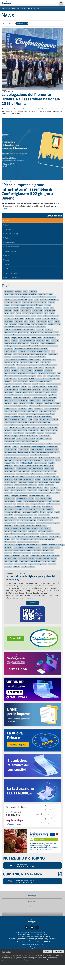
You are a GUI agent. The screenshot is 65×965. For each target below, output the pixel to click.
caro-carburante (41, 354)
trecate (53, 392)
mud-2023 (30, 477)
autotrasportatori (23, 373)
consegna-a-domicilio (37, 504)
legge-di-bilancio (10, 534)
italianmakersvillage (37, 449)
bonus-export (26, 512)
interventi (18, 507)
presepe (22, 436)
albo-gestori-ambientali (18, 490)
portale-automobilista (39, 395)
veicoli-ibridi (36, 389)
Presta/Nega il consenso (48, 959)
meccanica (39, 403)
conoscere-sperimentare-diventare (48, 452)
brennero (27, 365)
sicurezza (48, 305)
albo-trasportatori (52, 518)
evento (24, 419)
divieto (38, 400)
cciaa (30, 419)
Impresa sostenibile (12, 277)
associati (51, 463)
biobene (38, 319)
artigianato (8, 354)
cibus (20, 449)
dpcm (39, 316)
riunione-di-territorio (11, 389)
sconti (29, 466)
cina (13, 455)
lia (18, 542)
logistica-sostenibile (52, 504)
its (14, 504)
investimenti (9, 321)
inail (56, 316)
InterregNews (10, 242)
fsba (57, 376)
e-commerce (20, 327)
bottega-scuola (9, 509)
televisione (31, 488)
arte (6, 460)
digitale (41, 368)
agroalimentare (53, 300)
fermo (43, 327)
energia (13, 338)
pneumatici (55, 335)
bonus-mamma (45, 436)
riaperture (54, 430)
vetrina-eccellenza (10, 558)
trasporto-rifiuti (9, 498)
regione (34, 365)
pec (11, 406)
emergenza (48, 370)
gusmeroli (26, 507)
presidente (42, 493)
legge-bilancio (9, 384)
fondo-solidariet (43, 490)
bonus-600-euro (22, 468)
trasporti (7, 300)
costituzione (49, 485)
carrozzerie (40, 330)
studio (36, 419)
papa (57, 534)
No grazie (58, 951)
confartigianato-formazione (31, 302)
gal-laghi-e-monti (26, 515)
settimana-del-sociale (11, 308)
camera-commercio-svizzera (24, 485)
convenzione (30, 319)
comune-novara (50, 310)
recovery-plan (20, 425)
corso (34, 297)
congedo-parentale (10, 449)
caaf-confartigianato (38, 447)
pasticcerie (8, 381)
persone (29, 417)
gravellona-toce (9, 468)
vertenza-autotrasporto (43, 381)
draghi (14, 430)
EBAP (7, 268)
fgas (47, 392)
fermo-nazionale (43, 515)
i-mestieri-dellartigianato (12, 512)
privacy (16, 297)
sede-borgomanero (36, 474)
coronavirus (8, 297)
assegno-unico (28, 479)
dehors (45, 547)
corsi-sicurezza (25, 447)
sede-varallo (32, 531)
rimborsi (44, 537)
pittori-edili (23, 458)
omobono (35, 528)
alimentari (46, 319)
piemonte (8, 447)
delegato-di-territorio (11, 395)
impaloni (31, 403)
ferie (47, 340)
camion (29, 368)
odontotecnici (22, 300)
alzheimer (44, 349)
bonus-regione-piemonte (26, 558)
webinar (52, 297)
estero (19, 455)
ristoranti (20, 504)
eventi (25, 291)
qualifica (35, 512)
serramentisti (22, 379)
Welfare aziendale (11, 273)
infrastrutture (53, 354)
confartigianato (43, 297)
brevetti (42, 512)
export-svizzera (9, 474)
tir (47, 308)
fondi (6, 561)
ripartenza (26, 471)
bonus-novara (40, 444)
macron (49, 512)
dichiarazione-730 (10, 400)
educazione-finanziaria (40, 428)
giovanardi (56, 379)
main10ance (34, 343)
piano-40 (33, 520)
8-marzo (20, 433)
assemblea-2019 (22, 24)
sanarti (28, 310)
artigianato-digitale (26, 463)
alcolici (50, 493)
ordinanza (54, 488)
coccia (39, 376)
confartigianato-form (20, 406)
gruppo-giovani (26, 553)
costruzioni (8, 433)
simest (56, 425)
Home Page (5, 8)
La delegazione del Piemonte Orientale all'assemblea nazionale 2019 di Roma (31, 98)
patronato (39, 313)
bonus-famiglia (49, 539)
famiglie (13, 482)
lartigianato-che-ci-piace (27, 376)
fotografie (57, 479)
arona (53, 561)
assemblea (8, 310)
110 (44, 316)
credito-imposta (29, 330)
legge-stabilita (33, 564)
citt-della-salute (10, 463)
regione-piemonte (28, 313)
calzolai (34, 338)
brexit (15, 354)
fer (35, 515)
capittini (13, 537)
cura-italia (43, 387)
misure (49, 384)
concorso (18, 392)
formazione (33, 291)
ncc (15, 433)
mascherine (18, 321)
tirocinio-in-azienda (24, 452)
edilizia (50, 321)
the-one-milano (48, 550)
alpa (26, 357)
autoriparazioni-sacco (36, 468)
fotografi (54, 319)
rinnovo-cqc (8, 411)
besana (29, 425)
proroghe (21, 414)
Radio (7, 238)
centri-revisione (41, 324)
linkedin (52, 411)
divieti (52, 490)
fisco (25, 321)
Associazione (31, 901)
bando (19, 313)
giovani (26, 332)
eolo (54, 471)
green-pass (15, 305)
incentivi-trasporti (37, 471)
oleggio (49, 498)
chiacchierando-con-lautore (29, 542)
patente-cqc (19, 316)
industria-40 (8, 485)
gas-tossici (8, 403)
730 (52, 351)
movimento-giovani (53, 523)
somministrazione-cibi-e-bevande (15, 444)
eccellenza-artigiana (49, 360)
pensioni (31, 567)
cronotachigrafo (9, 365)
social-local (24, 520)
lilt (44, 308)
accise (14, 300)
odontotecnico (39, 392)
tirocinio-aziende (50, 474)
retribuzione (33, 458)
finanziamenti (9, 316)
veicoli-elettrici (22, 400)
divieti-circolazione (10, 373)
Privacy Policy (46, 957)
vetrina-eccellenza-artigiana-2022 (15, 531)
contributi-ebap (54, 501)
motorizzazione (9, 441)
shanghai (15, 436)
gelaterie (57, 444)
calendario (57, 403)
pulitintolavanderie (10, 332)
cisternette (24, 539)
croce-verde (13, 561)
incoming (7, 357)
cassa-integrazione (11, 351)
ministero (8, 523)
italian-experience (24, 338)
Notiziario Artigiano (12, 246)
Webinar (8, 229)
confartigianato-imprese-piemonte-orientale (19, 360)
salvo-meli (23, 403)
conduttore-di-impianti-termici (40, 422)
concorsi (42, 419)
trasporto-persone (29, 439)
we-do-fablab (50, 368)
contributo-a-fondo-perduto (47, 365)
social (16, 466)
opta (13, 539)
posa (27, 504)
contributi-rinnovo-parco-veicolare (29, 537)
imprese (57, 324)
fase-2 (32, 357)
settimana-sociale (17, 319)
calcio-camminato (10, 343)
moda (30, 300)
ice (17, 346)
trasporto (18, 291)
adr (44, 376)
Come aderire (32, 602)
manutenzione (47, 479)
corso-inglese (49, 460)
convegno (15, 496)
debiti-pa (15, 447)
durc (16, 376)
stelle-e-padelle (26, 428)
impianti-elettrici (41, 526)
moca (25, 430)
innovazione (8, 550)
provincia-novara (54, 537)
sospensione (30, 526)
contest (40, 485)
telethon (24, 567)
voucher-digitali (9, 425)
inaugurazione (29, 547)
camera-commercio (44, 335)
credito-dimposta (15, 422)
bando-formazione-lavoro (13, 471)
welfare (32, 321)
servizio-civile (46, 379)
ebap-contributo (10, 439)
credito (32, 381)
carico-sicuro (16, 417)
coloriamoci (8, 504)
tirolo (37, 498)
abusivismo (22, 351)
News (24, 8)
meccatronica (9, 302)
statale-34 (27, 384)
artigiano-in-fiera (24, 324)
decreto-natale (54, 482)
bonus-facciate (21, 488)
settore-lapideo (33, 430)
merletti (50, 316)
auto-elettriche (9, 327)
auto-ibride (8, 547)
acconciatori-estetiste (45, 531)
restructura (37, 425)
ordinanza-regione (39, 518)
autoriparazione (25, 297)
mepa (34, 414)
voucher (43, 321)
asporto (19, 501)
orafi (58, 406)
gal (29, 387)
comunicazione (53, 409)
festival (55, 419)
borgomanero (51, 373)
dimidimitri (54, 340)
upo (33, 324)
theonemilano (49, 468)
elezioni (7, 338)
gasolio (50, 324)
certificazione (34, 534)
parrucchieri (21, 368)
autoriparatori (35, 332)
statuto (42, 384)
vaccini (14, 414)
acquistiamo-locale (10, 518)
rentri (6, 422)
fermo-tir (40, 433)
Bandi (7, 225)
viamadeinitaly (47, 507)
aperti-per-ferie (37, 310)
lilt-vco (38, 547)
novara (27, 316)
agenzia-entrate (52, 447)
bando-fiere (23, 496)
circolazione (56, 384)
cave (38, 379)
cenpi (37, 327)
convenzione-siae (10, 452)
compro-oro (53, 428)
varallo (23, 370)
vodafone (48, 346)
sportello (7, 430)
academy (49, 444)
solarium (35, 436)
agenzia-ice (48, 403)
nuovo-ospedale (30, 433)
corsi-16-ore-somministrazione (45, 406)
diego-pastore (9, 392)
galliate (32, 400)
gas (46, 409)
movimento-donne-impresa (13, 330)
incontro (7, 414)
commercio (55, 556)
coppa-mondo (23, 482)
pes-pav (35, 387)
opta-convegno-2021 (36, 460)
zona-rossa (52, 564)
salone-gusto (9, 520)
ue (35, 485)
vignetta (19, 365)
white (15, 403)
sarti (6, 428)
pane (6, 406)
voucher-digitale (10, 501)
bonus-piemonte (18, 335)
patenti (55, 346)
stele (31, 406)
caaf (47, 496)
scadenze (16, 567)
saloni (16, 550)
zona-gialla (15, 370)
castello (52, 313)
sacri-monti (50, 534)
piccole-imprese (28, 392)
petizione (32, 379)
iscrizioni (57, 493)
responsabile (41, 523)
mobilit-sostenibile (10, 409)
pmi (59, 373)
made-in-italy (32, 490)
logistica (17, 302)
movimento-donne (49, 338)
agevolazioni (52, 395)
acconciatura (8, 564)
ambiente (41, 414)
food (28, 436)
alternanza (54, 477)
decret (43, 498)
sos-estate (49, 330)
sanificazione (35, 556)
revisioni (7, 417)
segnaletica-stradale (42, 558)
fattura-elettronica (10, 379)
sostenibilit (34, 455)
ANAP (7, 264)
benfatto (7, 455)
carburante (8, 567)
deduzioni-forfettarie (24, 518)
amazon (37, 479)
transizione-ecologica (11, 458)
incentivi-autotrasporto (45, 520)
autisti (7, 313)
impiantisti (8, 398)
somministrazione (37, 305)
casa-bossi (16, 387)
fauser (46, 488)
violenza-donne (24, 354)
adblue (19, 439)
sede (32, 354)
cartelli (27, 561)
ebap (50, 294)
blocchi (56, 512)
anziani (18, 474)
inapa (20, 332)
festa (58, 490)
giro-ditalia (25, 556)
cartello (7, 482)
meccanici (28, 395)
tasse (17, 520)
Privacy (32, 947)
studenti (7, 436)
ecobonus (14, 340)
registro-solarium (25, 389)
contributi (51, 302)
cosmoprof (49, 509)
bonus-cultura (45, 556)
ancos (36, 300)
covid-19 (37, 360)
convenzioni (40, 340)
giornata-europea (10, 542)
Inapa (7, 260)
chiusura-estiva (54, 547)
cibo (21, 395)
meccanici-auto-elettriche (13, 528)
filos (20, 479)
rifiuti (22, 310)
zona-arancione (45, 362)
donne (28, 414)
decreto (7, 305)
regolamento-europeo (30, 493)
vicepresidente (14, 428)
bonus (12, 313)
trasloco (17, 564)
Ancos (7, 255)
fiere (33, 452)
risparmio (18, 384)
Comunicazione (15, 8)
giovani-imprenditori (27, 308)
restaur (26, 449)
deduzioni (37, 417)
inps (14, 523)
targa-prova (27, 398)
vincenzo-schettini (15, 460)
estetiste (43, 300)
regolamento (39, 370)
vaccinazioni (8, 479)
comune (39, 488)
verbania (20, 523)
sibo (17, 441)
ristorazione (17, 398)
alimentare (53, 389)
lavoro (34, 316)
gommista (43, 564)
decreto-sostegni (10, 368)
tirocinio (25, 422)
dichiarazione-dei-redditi (12, 419)
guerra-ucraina (19, 526)
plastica (24, 564)
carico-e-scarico (10, 488)
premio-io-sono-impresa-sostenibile (44, 398)
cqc (28, 305)
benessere (8, 335)
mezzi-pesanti (52, 387)
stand (49, 419)
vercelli (44, 302)
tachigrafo (51, 376)
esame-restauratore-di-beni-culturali (35, 501)
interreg (46, 351)
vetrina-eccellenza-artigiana (29, 362)
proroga (39, 351)
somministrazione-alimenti (28, 411)
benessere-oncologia (18, 477)
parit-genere (22, 409)
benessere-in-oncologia (27, 340)
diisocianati (31, 351)
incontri (7, 340)
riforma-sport (36, 507)
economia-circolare (33, 349)
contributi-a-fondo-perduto (49, 332)
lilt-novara (17, 493)
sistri (31, 539)
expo (35, 368)
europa (17, 515)
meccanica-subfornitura (12, 556)
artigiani (22, 346)
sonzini (31, 498)
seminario (42, 373)
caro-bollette (9, 515)
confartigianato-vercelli (44, 439)
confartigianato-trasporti (35, 346)
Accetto (47, 951)
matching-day (37, 466)
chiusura (29, 370)
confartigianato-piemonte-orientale (16, 294)
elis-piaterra (8, 466)
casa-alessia (50, 414)
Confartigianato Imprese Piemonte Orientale (7, 3)
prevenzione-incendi (42, 477)
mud (6, 324)
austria (7, 537)
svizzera (33, 373)
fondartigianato (31, 335)
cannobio (47, 528)
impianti (25, 474)
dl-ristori (31, 444)
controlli (22, 466)
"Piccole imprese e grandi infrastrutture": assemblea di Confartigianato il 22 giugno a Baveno (27, 191)
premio (58, 460)
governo (25, 343)
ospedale (45, 389)
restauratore (8, 349)
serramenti (13, 324)
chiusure (16, 553)
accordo (7, 539)
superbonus (30, 327)
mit (18, 539)
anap (40, 294)
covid (45, 294)
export (23, 305)
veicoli (30, 409)
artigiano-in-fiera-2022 (36, 496)
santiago (26, 455)
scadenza (7, 387)
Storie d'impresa (11, 251)
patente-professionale (20, 381)
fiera (46, 313)
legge (42, 343)
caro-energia (39, 409)
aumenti (35, 384)
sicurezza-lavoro (17, 357)
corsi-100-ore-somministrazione (49, 458)
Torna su (32, 913)
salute (16, 411)
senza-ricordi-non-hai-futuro (38, 482)
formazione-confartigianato (29, 441)
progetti (24, 387)
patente (22, 550)
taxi (52, 308)
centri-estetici (50, 343)
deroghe (41, 509)
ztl (17, 463)
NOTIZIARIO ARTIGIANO (24, 858)
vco (23, 417)
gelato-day (26, 528)
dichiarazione (45, 430)
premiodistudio (46, 417)
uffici (19, 343)
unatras (16, 310)
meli (15, 479)
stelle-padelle (9, 376)
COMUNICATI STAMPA (32, 874)
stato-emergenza (22, 534)
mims (51, 466)
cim (41, 528)
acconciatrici (20, 509)
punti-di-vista (40, 357)
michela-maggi (50, 433)
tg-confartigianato (48, 400)
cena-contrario (30, 523)
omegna (7, 477)
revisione (38, 308)
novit (21, 561)
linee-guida (8, 553)
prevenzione (8, 526)
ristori (25, 460)
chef (19, 430)
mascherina (39, 539)
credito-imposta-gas (51, 449)
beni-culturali (9, 507)
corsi (39, 338)
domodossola (44, 455)
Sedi (31, 907)
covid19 (7, 496)
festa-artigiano (18, 547)
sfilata (7, 490)
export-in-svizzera (47, 553)
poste (42, 534)
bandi (46, 466)
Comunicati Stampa (12, 233)
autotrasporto (9, 291)
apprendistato (35, 561)
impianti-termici (20, 349)
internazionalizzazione (11, 362)
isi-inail (29, 550)
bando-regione (9, 346)
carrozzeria (36, 553)
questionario (8, 493)
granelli (57, 321)
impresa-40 (46, 561)
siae (37, 321)
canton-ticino (47, 425)
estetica (7, 370)
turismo (53, 558)
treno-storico (44, 411)
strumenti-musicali (41, 463)
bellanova (48, 471)
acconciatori (33, 294)
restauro (7, 319)
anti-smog (37, 550)
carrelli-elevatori (22, 498)
